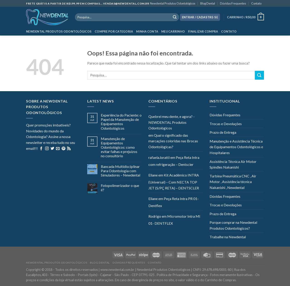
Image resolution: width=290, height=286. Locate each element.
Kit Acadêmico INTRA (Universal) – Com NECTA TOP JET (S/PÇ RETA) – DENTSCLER (173, 181)
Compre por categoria (114, 31)
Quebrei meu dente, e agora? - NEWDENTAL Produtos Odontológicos (171, 122)
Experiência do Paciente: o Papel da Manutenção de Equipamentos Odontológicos (121, 121)
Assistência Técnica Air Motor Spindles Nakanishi (233, 164)
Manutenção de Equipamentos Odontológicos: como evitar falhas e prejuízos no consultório (119, 147)
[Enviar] (259, 75)
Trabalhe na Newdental (228, 237)
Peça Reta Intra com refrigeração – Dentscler (173, 161)
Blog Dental (207, 3)
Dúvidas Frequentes (233, 3)
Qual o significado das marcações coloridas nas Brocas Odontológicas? (173, 141)
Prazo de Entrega (223, 132)
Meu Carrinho (173, 31)
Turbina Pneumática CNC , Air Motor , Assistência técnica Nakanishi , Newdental (233, 182)
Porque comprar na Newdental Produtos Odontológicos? (233, 225)
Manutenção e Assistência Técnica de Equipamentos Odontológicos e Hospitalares (236, 147)
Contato (256, 3)
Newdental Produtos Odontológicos (172, 3)
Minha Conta (147, 31)
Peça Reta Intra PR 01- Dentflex (173, 202)
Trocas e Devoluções (226, 124)
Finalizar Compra (203, 31)
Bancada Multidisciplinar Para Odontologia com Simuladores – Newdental (120, 170)
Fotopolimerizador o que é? (120, 187)
